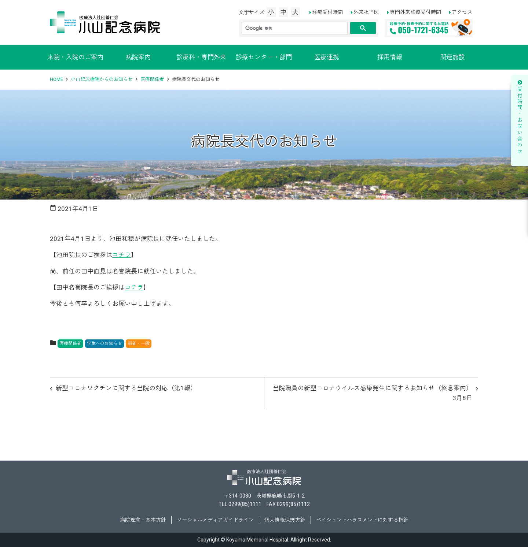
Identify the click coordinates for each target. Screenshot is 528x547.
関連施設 (452, 57)
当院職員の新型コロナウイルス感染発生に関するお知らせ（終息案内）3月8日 (372, 393)
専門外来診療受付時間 (415, 12)
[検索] (293, 28)
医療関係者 (152, 79)
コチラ (121, 254)
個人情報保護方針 (284, 520)
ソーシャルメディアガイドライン (215, 520)
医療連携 (326, 57)
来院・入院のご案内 (75, 57)
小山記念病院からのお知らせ (102, 79)
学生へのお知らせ (104, 343)
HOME (56, 79)
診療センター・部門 (264, 57)
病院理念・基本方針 (143, 520)
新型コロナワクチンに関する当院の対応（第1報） (126, 388)
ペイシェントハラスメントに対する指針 (362, 520)
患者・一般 (139, 343)
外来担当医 (366, 12)
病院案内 (138, 57)
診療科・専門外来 (201, 57)
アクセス (462, 12)
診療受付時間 (327, 12)
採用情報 (389, 57)
